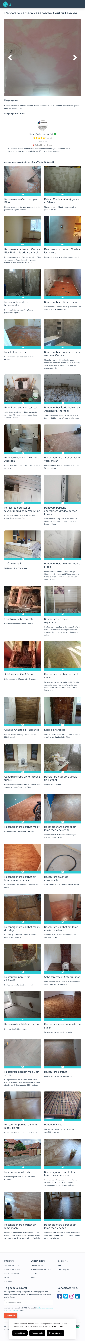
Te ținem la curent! (15, 1288)
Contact (34, 1273)
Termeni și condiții (11, 1265)
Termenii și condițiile (12, 1310)
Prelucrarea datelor (12, 1269)
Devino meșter (37, 1265)
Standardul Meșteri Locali (41, 1269)
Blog (59, 1265)
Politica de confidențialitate (44, 1308)
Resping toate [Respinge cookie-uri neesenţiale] (37, 1333)
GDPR (6, 1277)
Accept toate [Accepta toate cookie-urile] (20, 1333)
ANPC (33, 1277)
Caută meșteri (63, 1269)
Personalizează (55, 1333)
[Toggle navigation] (79, 4)
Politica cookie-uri (11, 1273)
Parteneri (8, 1281)
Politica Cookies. (57, 1326)
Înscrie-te (11, 1315)
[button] (10, 57)
